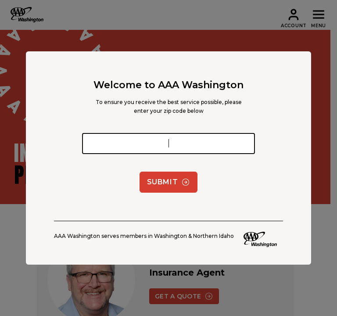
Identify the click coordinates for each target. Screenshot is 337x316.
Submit (168, 182)
